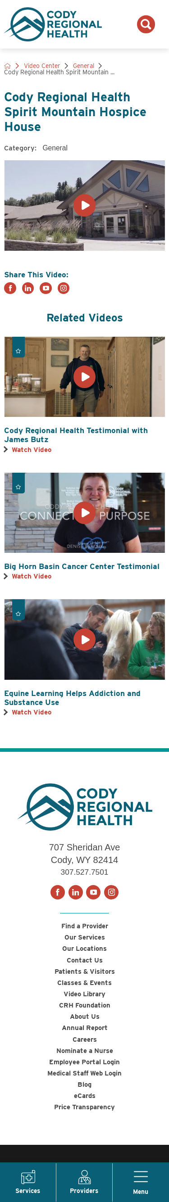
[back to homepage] (7, 66)
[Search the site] (146, 24)
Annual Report (84, 1034)
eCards (84, 1106)
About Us (84, 1022)
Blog (84, 1093)
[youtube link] (46, 288)
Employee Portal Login (84, 1070)
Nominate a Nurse (84, 1057)
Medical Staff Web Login (84, 1082)
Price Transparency (84, 1117)
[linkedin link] (28, 288)
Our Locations (84, 950)
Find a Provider (84, 926)
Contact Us (85, 962)
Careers (84, 1046)
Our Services (85, 938)
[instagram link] (64, 288)
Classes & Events (84, 986)
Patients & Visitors (84, 974)
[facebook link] (10, 288)
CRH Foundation (84, 1010)
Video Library (84, 998)
